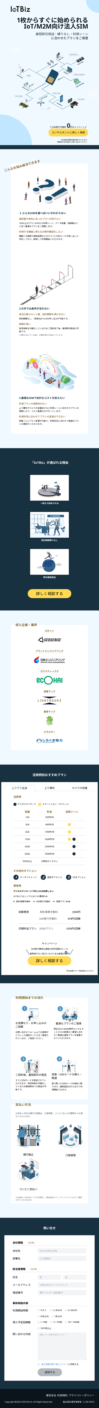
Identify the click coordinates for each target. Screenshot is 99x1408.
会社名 (16, 1250)
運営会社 (51, 1395)
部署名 (16, 1258)
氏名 (15, 1277)
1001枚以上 (45, 1328)
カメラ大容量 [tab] (79, 788)
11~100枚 (57, 1322)
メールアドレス (22, 1285)
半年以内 (44, 1316)
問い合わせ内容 (22, 1334)
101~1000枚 (73, 1322)
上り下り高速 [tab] (19, 788)
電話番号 (18, 1292)
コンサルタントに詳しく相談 (68, 132)
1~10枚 (43, 1322)
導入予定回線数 (22, 1322)
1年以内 (58, 1316)
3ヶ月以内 (72, 1310)
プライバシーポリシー (81, 1395)
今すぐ (43, 1310)
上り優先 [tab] (49, 788)
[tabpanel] (49, 865)
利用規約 (62, 1395)
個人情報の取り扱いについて (54, 1364)
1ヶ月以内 (57, 1310)
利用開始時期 (20, 1310)
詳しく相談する (49, 593)
